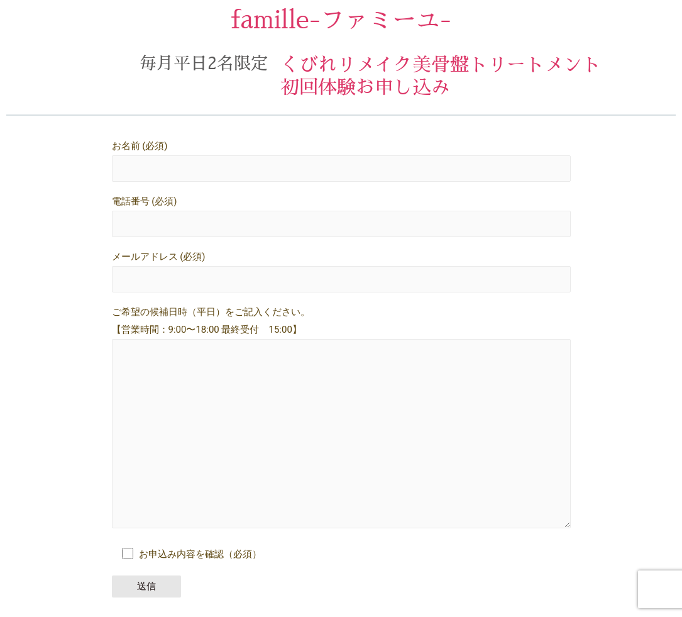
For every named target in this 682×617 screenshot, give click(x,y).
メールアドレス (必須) (341, 272)
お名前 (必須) (341, 161)
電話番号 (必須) (341, 216)
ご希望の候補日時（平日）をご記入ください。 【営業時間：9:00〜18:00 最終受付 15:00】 (341, 421)
